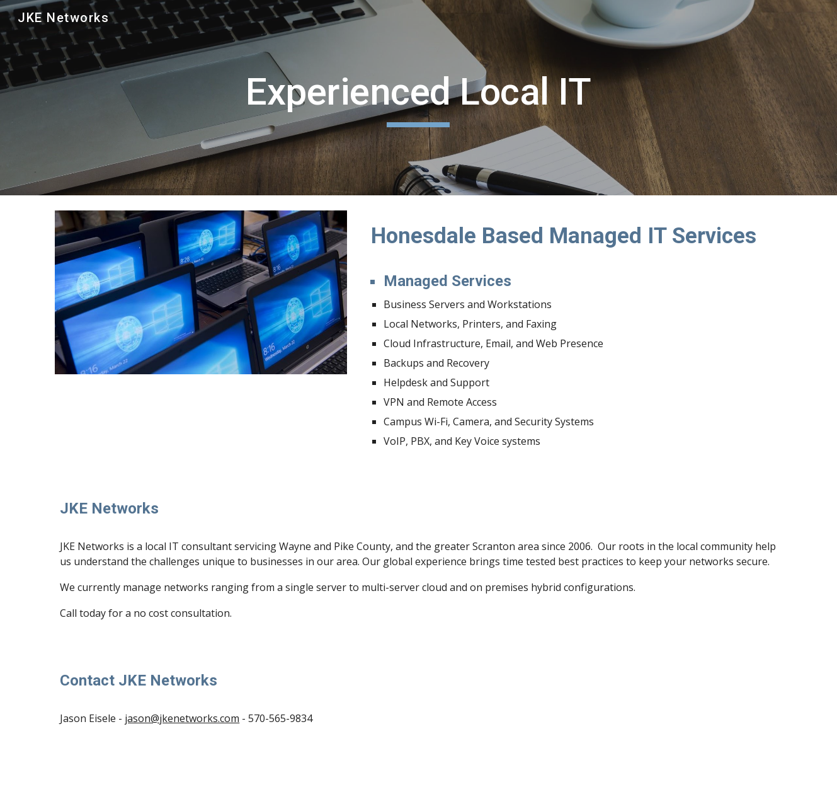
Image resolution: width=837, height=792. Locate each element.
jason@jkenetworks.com (182, 718)
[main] (418, 97)
